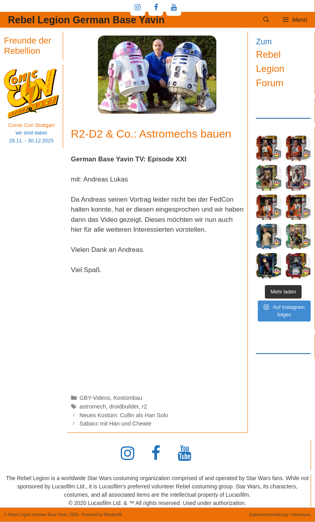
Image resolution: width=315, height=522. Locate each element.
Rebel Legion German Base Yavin (86, 19)
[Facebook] (155, 8)
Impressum (301, 515)
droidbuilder (124, 406)
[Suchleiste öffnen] (266, 20)
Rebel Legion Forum (270, 68)
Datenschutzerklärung (268, 515)
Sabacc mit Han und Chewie (115, 423)
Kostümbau (127, 398)
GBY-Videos (94, 398)
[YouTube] (173, 8)
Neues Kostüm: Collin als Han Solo (123, 415)
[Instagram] (137, 8)
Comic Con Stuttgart (31, 125)
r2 (144, 406)
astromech (92, 406)
